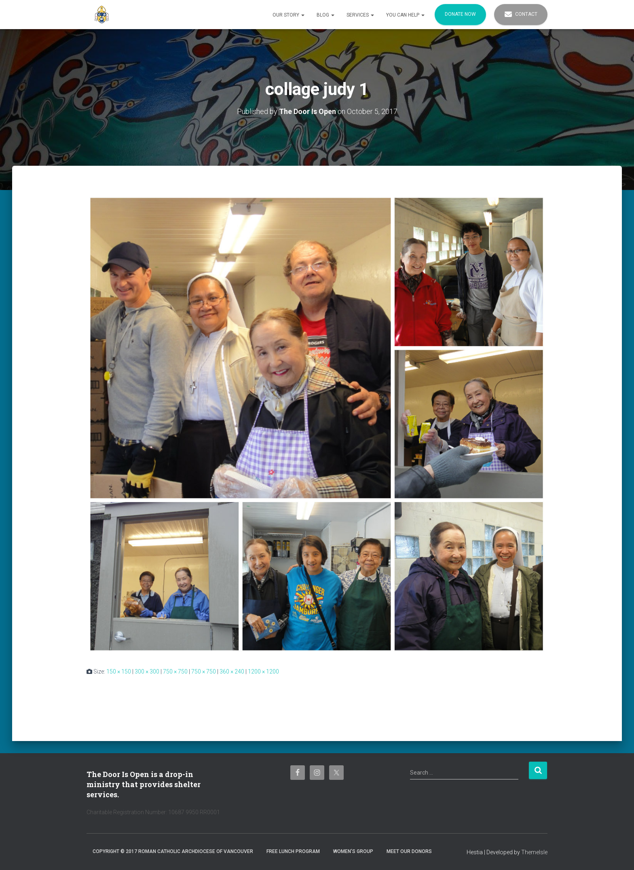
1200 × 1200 (263, 671)
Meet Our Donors (409, 851)
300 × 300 (147, 671)
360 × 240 (232, 671)
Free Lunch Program (293, 851)
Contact (520, 14)
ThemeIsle (534, 852)
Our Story (288, 15)
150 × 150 (118, 671)
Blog (325, 15)
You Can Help (405, 15)
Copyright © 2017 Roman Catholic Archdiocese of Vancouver (173, 851)
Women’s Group (353, 851)
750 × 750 (175, 671)
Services (360, 15)
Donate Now (460, 14)
